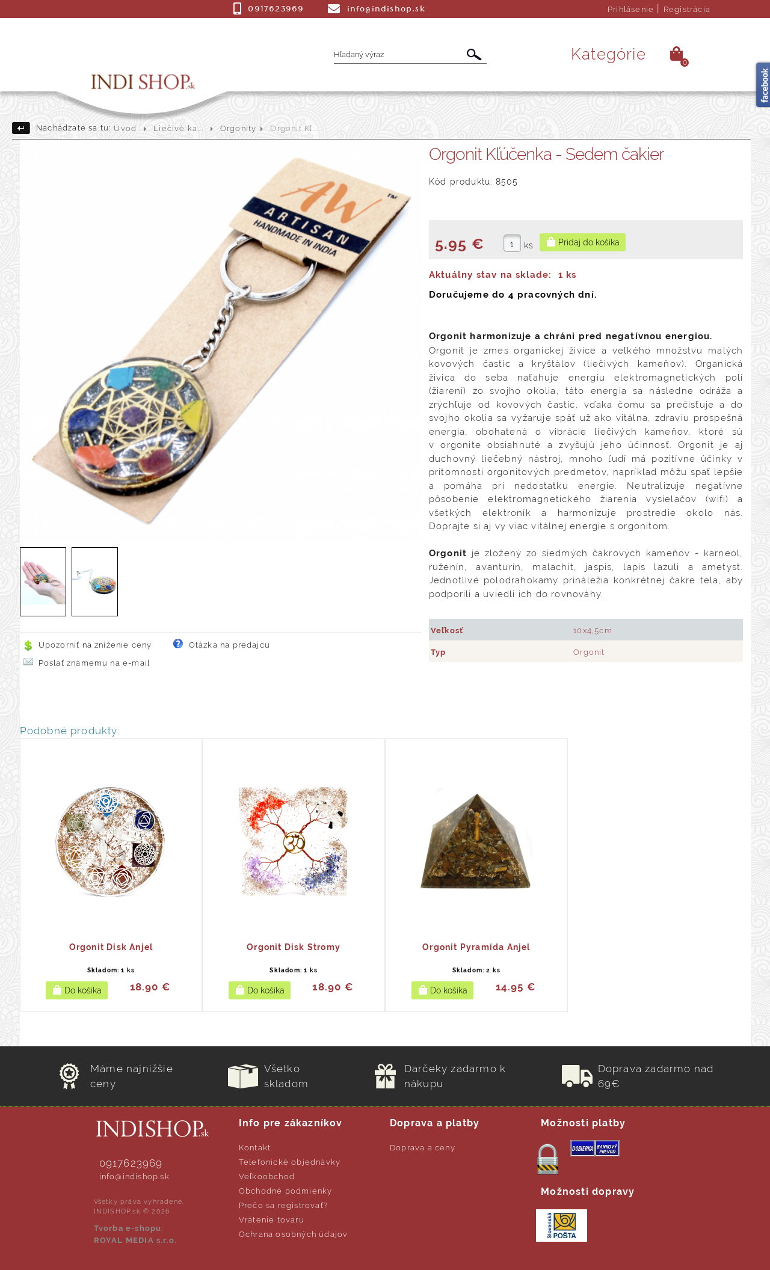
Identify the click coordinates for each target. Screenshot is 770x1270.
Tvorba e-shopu (128, 1228)
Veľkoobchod (267, 1176)
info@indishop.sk (134, 1176)
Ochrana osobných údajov (293, 1234)
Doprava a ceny (422, 1147)
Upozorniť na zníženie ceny (95, 644)
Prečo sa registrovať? (283, 1205)
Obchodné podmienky (286, 1190)
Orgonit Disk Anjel (111, 947)
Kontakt (255, 1147)
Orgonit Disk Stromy (293, 947)
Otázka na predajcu (230, 644)
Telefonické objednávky (289, 1162)
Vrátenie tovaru (271, 1219)
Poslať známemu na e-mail (94, 662)
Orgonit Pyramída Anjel (476, 947)
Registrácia (687, 9)
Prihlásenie (631, 9)
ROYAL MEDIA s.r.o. (135, 1240)
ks (529, 245)
